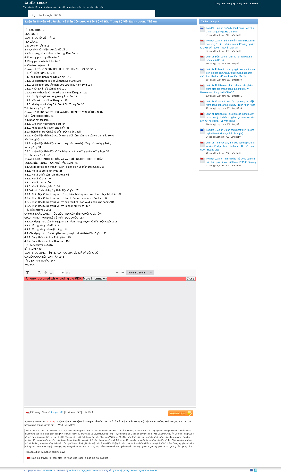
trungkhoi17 (57, 412)
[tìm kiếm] (91, 15)
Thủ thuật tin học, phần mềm (83, 470)
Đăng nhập (242, 3)
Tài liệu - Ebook (35, 2)
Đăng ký (231, 3)
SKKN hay (152, 470)
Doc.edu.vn (47, 470)
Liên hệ (254, 3)
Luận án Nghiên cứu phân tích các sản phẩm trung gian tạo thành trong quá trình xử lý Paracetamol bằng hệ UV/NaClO (226, 89)
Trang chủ (220, 3)
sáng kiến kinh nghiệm (135, 470)
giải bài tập (118, 470)
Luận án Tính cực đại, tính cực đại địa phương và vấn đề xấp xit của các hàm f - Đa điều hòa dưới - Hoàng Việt (227, 146)
